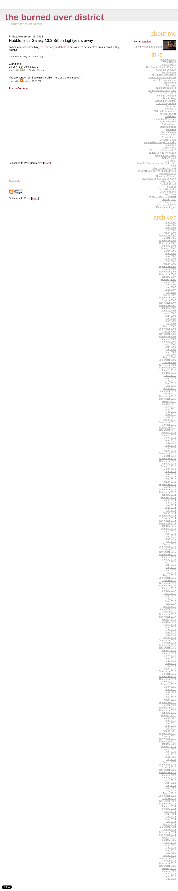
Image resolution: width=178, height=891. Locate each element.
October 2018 (169, 642)
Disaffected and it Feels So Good (159, 178)
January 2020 (169, 681)
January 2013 (169, 463)
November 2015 (167, 552)
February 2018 (168, 622)
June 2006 (170, 258)
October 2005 (169, 238)
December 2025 (167, 866)
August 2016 (169, 575)
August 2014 (169, 513)
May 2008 (171, 318)
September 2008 (167, 328)
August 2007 (169, 295)
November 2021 (167, 738)
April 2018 (170, 627)
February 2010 (168, 373)
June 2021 (170, 725)
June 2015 (170, 539)
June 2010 (170, 383)
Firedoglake (170, 108)
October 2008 (169, 331)
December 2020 (167, 710)
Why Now (171, 160)
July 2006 (171, 261)
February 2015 (168, 528)
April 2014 (170, 502)
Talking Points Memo (165, 111)
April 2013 (170, 471)
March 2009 (170, 344)
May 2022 (171, 754)
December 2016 (167, 585)
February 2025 (168, 840)
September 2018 (167, 640)
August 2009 (169, 357)
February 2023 (168, 777)
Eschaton (171, 85)
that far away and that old (54, 47)
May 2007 (171, 287)
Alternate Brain (168, 59)
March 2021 (170, 718)
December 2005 (167, 243)
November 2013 (167, 489)
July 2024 (171, 821)
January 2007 (169, 277)
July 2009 (171, 354)
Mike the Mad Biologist (164, 168)
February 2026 (168, 871)
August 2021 (169, 731)
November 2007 (167, 302)
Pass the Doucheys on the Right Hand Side (156, 164)
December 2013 (167, 492)
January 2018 (169, 619)
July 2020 (171, 697)
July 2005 (171, 230)
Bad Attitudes (169, 72)
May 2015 (171, 536)
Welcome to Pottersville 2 (162, 93)
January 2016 (169, 557)
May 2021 (171, 723)
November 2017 (167, 614)
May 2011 (171, 411)
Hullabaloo (170, 116)
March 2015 (170, 531)
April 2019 (170, 658)
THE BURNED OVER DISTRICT (54, 17)
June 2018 (170, 632)
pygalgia (171, 186)
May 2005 (171, 225)
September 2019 (167, 671)
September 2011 (167, 422)
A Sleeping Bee (168, 184)
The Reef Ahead (167, 173)
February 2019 (168, 653)
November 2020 (167, 707)
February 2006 (168, 248)
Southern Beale (168, 139)
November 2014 (167, 520)
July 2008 (171, 323)
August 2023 (169, 793)
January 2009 (169, 339)
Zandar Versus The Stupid (162, 152)
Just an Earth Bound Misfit (162, 77)
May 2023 (171, 785)
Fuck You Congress (166, 204)
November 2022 (167, 770)
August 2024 (169, 824)
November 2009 (167, 365)
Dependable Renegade (164, 119)
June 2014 (170, 507)
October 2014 (169, 518)
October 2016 (169, 580)
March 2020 (170, 687)
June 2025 (170, 850)
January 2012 (169, 432)
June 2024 (170, 819)
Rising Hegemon (167, 121)
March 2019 (170, 655)
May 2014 (171, 505)
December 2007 (167, 305)
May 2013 (171, 474)
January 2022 (169, 744)
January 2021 (169, 712)
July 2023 (171, 790)
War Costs (170, 194)
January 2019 (169, 650)
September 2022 (167, 764)
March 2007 (170, 282)
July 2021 (171, 728)
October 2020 (169, 705)
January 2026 (169, 868)
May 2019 (171, 661)
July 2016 (171, 572)
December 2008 (167, 336)
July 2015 (171, 541)
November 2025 (167, 863)
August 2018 (169, 637)
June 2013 (170, 476)
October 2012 (169, 456)
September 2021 (167, 733)
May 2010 (171, 380)
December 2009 (167, 367)
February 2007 (168, 279)
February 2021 (168, 715)
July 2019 (171, 666)
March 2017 (170, 593)
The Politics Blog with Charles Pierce (157, 171)
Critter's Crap (169, 158)
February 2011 (168, 404)
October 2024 (169, 829)
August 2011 (169, 419)
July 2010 (171, 386)
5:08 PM (34, 56)
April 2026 (170, 876)
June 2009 (170, 352)
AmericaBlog (169, 98)
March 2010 (170, 375)
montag (26, 81)
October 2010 (169, 393)
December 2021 (167, 741)
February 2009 (168, 341)
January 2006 (169, 245)
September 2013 (167, 484)
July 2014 (171, 510)
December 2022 (167, 772)
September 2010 (167, 391)
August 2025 (169, 855)
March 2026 (170, 873)
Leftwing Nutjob (168, 191)
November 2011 (167, 427)
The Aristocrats (168, 202)
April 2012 (170, 440)
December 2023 (167, 803)
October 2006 (169, 269)
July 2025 (171, 853)
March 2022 (170, 749)
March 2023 (170, 780)
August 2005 (169, 232)
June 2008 (170, 321)
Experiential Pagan (166, 207)
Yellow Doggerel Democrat (162, 197)
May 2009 (171, 349)
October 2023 (169, 798)
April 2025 (170, 845)
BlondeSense (169, 137)
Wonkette (171, 129)
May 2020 (171, 692)
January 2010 (169, 370)
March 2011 (170, 406)
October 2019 (169, 674)
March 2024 (170, 811)
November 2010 (167, 396)
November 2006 (167, 271)
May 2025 (171, 847)
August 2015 (169, 544)
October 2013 (169, 487)
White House (169, 62)
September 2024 (167, 827)
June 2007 (170, 290)
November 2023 (167, 801)
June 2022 (170, 757)
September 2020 (167, 702)
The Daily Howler (167, 189)
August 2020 (169, 699)
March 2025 (170, 842)
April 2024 (170, 814)
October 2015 (169, 549)
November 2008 (167, 334)
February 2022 (168, 746)
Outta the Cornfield (166, 69)
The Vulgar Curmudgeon (163, 75)
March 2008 (170, 313)
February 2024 (168, 808)
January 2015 (169, 526)
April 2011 (170, 409)
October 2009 (169, 362)
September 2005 (167, 235)
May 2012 (171, 443)
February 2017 (168, 591)
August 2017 (169, 606)
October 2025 (169, 860)
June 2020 (170, 694)
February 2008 (168, 310)
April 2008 (170, 315)
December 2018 (167, 648)
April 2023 (170, 783)
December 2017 (167, 616)
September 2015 (167, 546)
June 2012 (170, 445)
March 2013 (170, 469)
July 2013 (171, 479)
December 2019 (167, 679)
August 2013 (169, 482)
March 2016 (170, 562)
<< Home (14, 180)
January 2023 (169, 775)
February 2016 (168, 559)
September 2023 (167, 796)
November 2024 (167, 832)
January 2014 (169, 495)
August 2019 (169, 668)
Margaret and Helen (165, 155)
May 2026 (171, 879)
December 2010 (167, 398)
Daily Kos (171, 106)
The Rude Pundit (167, 114)
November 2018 (167, 645)
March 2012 (170, 437)
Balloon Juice (169, 124)
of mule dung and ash (164, 80)
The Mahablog (168, 132)
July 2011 (171, 417)
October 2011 (169, 424)
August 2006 (169, 264)
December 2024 (167, 834)
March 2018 (170, 624)
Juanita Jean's (168, 64)
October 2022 (169, 767)
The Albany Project (166, 103)
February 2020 (168, 684)
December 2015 (167, 554)
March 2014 (170, 500)
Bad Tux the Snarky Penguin (161, 67)
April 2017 (170, 596)
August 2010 (169, 388)
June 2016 (170, 570)
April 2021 (170, 720)
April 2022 (170, 751)
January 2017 (169, 588)
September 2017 (167, 609)
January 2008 (169, 308)
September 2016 (167, 578)
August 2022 (169, 762)
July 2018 (171, 635)
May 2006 (171, 256)
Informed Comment (166, 95)
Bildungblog (170, 82)
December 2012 (167, 461)
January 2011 (169, 401)
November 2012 (167, 458)
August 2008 (169, 326)
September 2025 (167, 858)
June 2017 (170, 601)
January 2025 (169, 837)
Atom (47, 163)
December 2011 (167, 430)
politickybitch (169, 147)
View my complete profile (148, 46)
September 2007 (167, 297)
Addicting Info (169, 199)
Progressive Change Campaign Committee (160, 143)
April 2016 (170, 565)
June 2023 (170, 788)
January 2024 (169, 806)
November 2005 (167, 240)
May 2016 (171, 567)
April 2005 (170, 222)
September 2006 (167, 266)
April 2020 (170, 689)
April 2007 (170, 284)
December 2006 (167, 274)
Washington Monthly (165, 101)
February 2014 (168, 497)
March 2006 (170, 251)
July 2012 (171, 448)
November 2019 (167, 676)
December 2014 (167, 523)
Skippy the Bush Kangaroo (162, 90)
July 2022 (171, 759)
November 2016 (167, 583)
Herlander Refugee (166, 176)
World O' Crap (168, 181)
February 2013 (168, 466)
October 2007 (169, 300)
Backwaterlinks (168, 127)
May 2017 (171, 598)
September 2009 (167, 360)
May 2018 (171, 629)
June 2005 (170, 227)
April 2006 (170, 253)
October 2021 (169, 736)
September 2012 (167, 453)
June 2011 (170, 414)
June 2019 (170, 663)
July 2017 (171, 603)
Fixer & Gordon (168, 134)
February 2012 (168, 435)
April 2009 (170, 347)
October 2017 (169, 611)
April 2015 (170, 533)
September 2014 (167, 515)
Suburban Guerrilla (166, 88)
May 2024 (171, 816)
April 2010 (170, 378)
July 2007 (171, 292)
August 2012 (169, 450)
